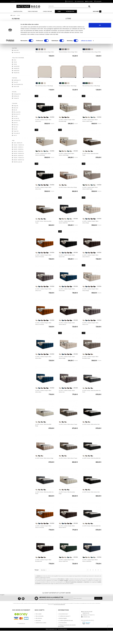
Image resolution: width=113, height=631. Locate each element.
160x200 (16, 68)
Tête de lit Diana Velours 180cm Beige (91, 85)
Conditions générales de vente (65, 620)
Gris (15, 116)
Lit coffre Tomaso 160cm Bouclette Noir (91, 526)
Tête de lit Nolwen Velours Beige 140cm (44, 52)
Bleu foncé (17, 114)
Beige (16, 105)
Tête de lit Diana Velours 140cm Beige (44, 85)
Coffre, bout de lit (18, 33)
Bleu (15, 110)
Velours (16, 86)
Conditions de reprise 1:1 (64, 616)
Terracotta (17, 133)
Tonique (16, 98)
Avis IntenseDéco (62, 622)
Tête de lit (17, 25)
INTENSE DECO (18, 40)
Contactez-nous (86, 616)
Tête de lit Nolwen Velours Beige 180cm (91, 52)
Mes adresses (38, 618)
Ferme (16, 50)
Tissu (16, 82)
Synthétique (17, 80)
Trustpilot (2, 594)
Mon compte (38, 614)
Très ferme (17, 52)
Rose (15, 129)
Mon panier (38, 620)
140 (15, 62)
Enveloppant (17, 94)
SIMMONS (17, 43)
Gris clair (16, 118)
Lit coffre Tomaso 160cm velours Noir (91, 424)
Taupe (16, 131)
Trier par (37, 570)
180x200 (16, 72)
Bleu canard (17, 112)
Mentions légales (62, 618)
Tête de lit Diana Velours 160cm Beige (67, 85)
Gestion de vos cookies (40, 622)
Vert (15, 135)
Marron (16, 124)
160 (15, 64)
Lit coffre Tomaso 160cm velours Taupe (68, 424)
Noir (15, 127)
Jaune (15, 122)
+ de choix (52, 117)
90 (15, 60)
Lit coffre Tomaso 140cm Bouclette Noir (91, 458)
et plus (18, 162)
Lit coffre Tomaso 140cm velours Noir (91, 492)
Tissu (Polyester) (18, 84)
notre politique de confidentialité (59, 604)
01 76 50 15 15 (91, 615)
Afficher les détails (86, 19)
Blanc (16, 107)
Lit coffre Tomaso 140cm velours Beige (68, 187)
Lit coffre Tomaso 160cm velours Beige (44, 458)
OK (100, 4)
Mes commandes (39, 616)
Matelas (16, 29)
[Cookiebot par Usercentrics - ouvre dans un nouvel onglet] (10, 19)
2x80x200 (16, 70)
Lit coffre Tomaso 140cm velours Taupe (68, 458)
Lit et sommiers (18, 27)
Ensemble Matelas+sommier (21, 31)
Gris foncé (17, 120)
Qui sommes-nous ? (63, 614)
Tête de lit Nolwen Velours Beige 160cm (68, 52)
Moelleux (16, 96)
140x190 (16, 66)
